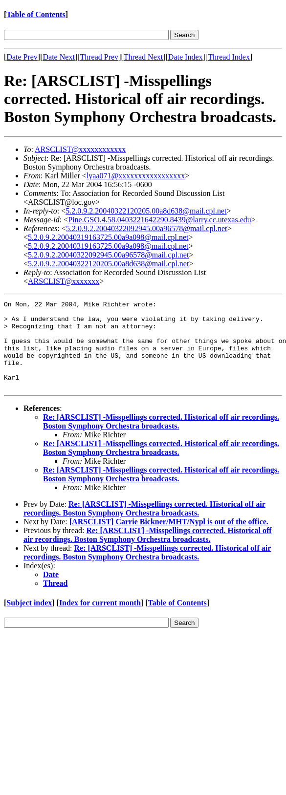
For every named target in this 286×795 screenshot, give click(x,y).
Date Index (185, 57)
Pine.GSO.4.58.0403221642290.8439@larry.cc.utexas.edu (159, 219)
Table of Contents (35, 14)
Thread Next (143, 57)
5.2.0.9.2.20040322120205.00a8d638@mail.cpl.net (146, 211)
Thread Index (229, 57)
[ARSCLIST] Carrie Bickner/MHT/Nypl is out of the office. (168, 539)
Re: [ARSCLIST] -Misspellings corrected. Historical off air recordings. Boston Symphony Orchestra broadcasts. (161, 439)
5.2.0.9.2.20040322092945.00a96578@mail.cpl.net (146, 228)
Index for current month (100, 620)
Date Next (59, 57)
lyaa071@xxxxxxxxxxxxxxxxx (136, 176)
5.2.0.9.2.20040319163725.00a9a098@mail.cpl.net (108, 237)
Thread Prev (99, 57)
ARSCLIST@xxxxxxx (63, 281)
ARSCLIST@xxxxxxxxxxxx (80, 149)
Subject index (29, 620)
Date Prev (22, 57)
